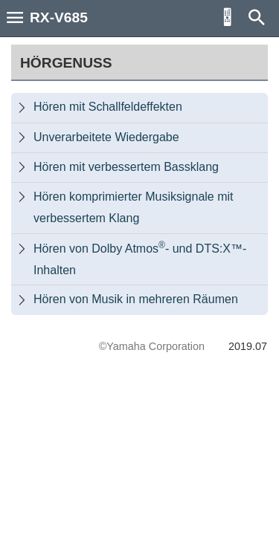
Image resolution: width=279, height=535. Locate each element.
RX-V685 (59, 17)
